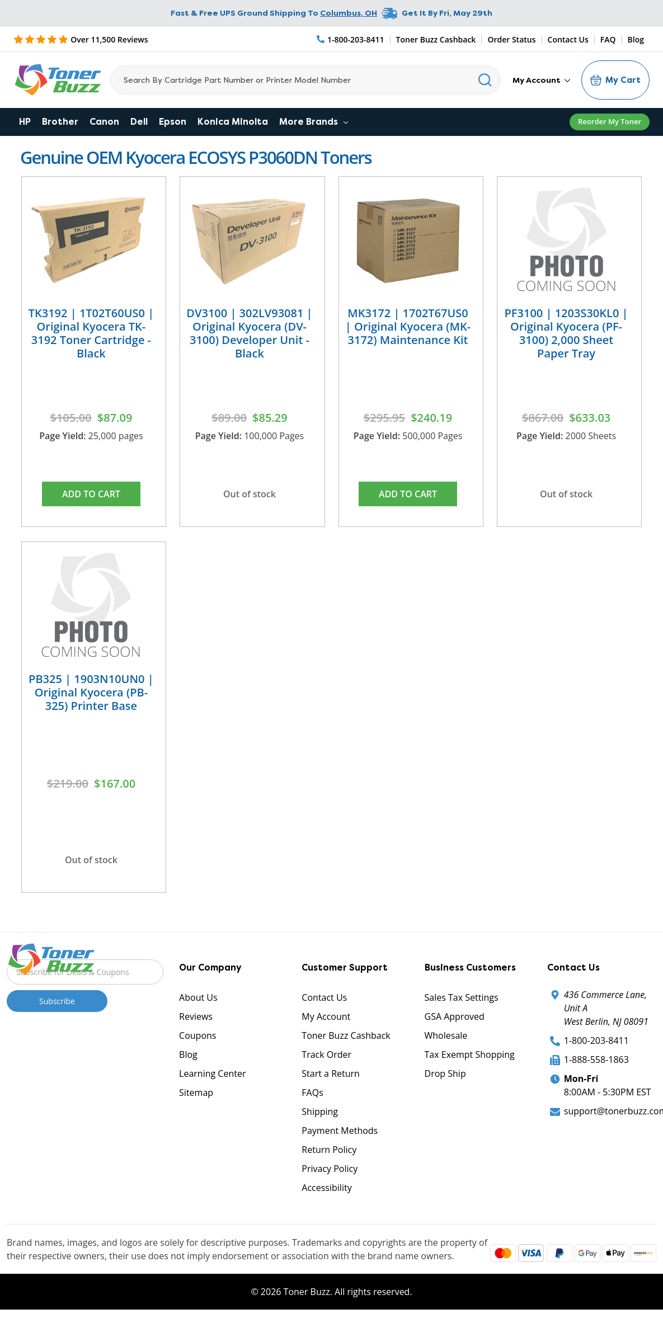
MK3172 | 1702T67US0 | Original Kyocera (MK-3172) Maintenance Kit (408, 326)
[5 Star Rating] (80, 39)
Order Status (511, 39)
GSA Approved (455, 1016)
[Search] (305, 80)
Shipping (320, 1111)
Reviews (196, 1016)
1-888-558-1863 (596, 1059)
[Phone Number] (351, 39)
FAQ (608, 39)
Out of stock (249, 494)
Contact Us (568, 39)
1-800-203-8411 (596, 1040)
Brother (60, 122)
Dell (139, 122)
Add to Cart (91, 494)
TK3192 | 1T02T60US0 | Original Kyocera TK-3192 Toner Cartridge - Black (91, 333)
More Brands (313, 122)
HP (25, 122)
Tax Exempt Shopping (470, 1054)
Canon (104, 122)
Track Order (326, 1054)
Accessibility (326, 1187)
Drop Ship (445, 1073)
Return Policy (329, 1149)
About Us (198, 997)
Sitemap (196, 1092)
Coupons (197, 1035)
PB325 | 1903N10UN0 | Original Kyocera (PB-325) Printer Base (91, 692)
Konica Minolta (233, 122)
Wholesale (446, 1035)
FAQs (312, 1092)
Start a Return (331, 1073)
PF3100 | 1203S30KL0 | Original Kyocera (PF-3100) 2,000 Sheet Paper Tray (566, 333)
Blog (636, 39)
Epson (172, 122)
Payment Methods (340, 1130)
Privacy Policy (330, 1168)
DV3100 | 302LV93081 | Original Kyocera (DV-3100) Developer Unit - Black (249, 333)
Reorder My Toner (609, 121)
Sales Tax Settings (462, 997)
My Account (541, 80)
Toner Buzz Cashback (436, 39)
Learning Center (212, 1073)
